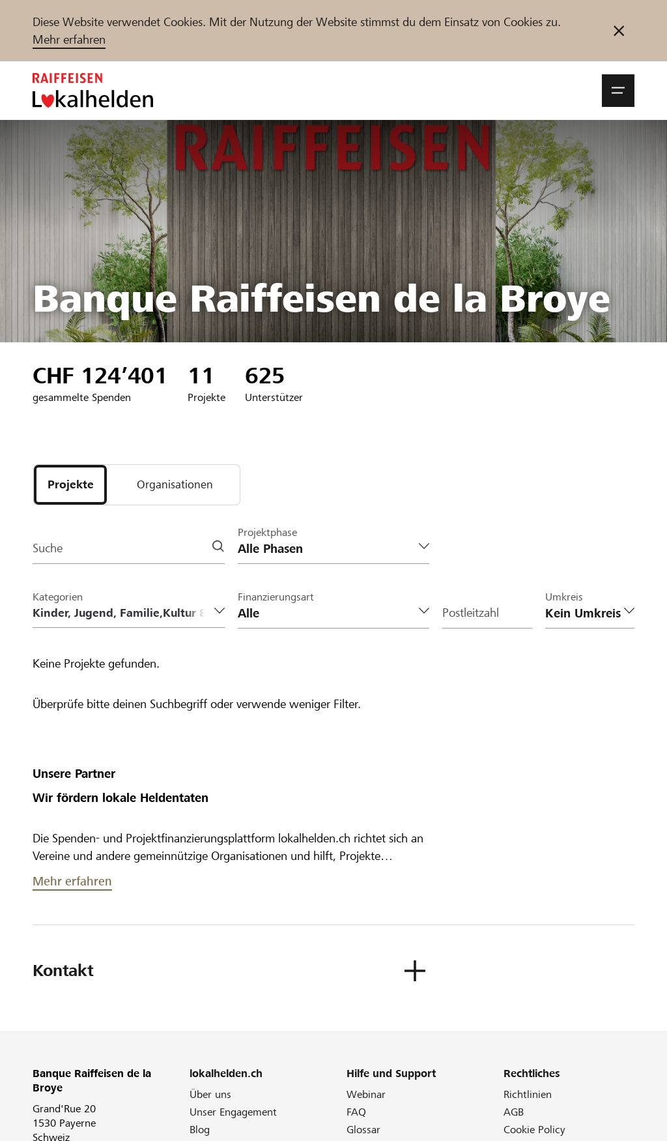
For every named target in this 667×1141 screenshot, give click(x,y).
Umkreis (564, 597)
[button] (618, 90)
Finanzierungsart (276, 597)
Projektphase (267, 533)
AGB (514, 1112)
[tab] (70, 485)
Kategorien (58, 597)
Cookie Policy (534, 1130)
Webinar (366, 1095)
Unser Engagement (233, 1112)
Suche (48, 549)
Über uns (210, 1095)
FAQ (356, 1112)
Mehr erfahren (69, 39)
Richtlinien (528, 1095)
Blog (200, 1130)
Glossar (363, 1130)
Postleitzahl (470, 614)
